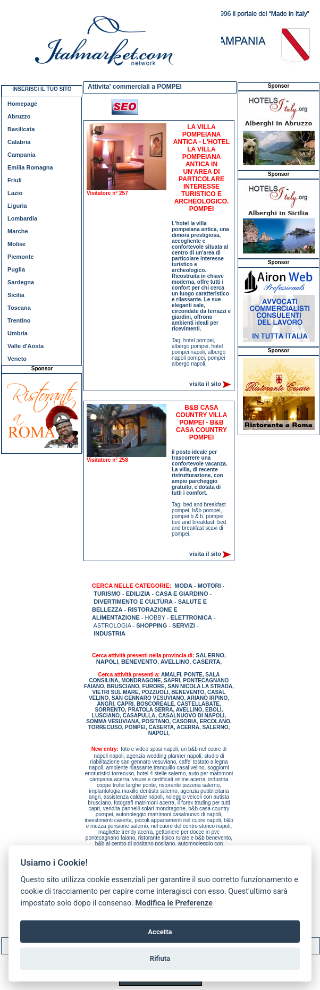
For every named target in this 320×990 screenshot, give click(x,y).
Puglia (16, 269)
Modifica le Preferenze (174, 903)
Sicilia (15, 295)
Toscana (19, 307)
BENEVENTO (139, 661)
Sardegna (20, 282)
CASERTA (206, 661)
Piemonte (20, 256)
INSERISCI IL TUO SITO (41, 89)
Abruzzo (18, 116)
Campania (21, 154)
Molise (16, 244)
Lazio (14, 193)
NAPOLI (107, 661)
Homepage (22, 103)
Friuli (14, 180)
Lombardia (22, 218)
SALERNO (210, 655)
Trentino (18, 320)
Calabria (18, 142)
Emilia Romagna (30, 167)
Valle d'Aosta (25, 346)
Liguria (17, 205)
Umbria (17, 333)
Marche (17, 231)
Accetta (160, 932)
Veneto (17, 359)
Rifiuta (160, 958)
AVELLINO (175, 661)
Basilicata (21, 129)
